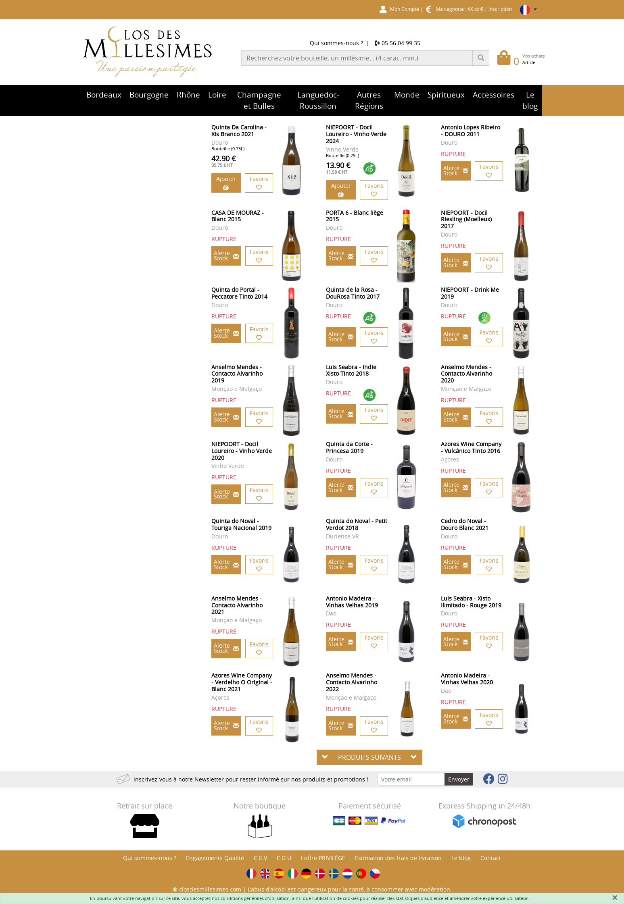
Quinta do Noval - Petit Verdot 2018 (356, 524)
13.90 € (338, 167)
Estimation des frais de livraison (398, 858)
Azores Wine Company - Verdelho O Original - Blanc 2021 (241, 682)
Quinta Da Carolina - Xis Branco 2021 (239, 130)
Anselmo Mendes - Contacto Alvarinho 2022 (351, 682)
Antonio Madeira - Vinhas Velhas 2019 (352, 601)
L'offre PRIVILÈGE (323, 858)
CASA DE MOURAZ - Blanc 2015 (237, 216)
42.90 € (223, 161)
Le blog (461, 858)
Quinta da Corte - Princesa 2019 (349, 447)
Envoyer (459, 779)
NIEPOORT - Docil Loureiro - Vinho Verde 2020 (241, 450)
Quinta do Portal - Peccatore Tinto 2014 (239, 293)
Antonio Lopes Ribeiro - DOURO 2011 (470, 130)
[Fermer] (615, 897)
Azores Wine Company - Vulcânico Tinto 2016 (471, 447)
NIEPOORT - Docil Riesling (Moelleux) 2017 (466, 219)
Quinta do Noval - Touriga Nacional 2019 (241, 524)
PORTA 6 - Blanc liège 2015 (354, 216)
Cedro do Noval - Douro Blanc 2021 (464, 524)
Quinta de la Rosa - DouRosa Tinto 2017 (353, 293)
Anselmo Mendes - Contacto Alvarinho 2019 (237, 373)
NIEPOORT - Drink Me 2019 (470, 293)
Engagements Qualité (215, 858)
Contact (490, 858)
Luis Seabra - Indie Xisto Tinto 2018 (351, 370)
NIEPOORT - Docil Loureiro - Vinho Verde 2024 (356, 134)
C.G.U (284, 858)
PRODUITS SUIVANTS (369, 757)
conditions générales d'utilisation (255, 898)
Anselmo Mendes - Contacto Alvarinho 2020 (466, 373)
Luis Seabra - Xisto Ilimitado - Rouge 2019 (471, 601)
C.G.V (260, 858)
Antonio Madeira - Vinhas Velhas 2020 (467, 678)
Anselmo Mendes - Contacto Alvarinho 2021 (237, 605)
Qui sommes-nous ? (336, 43)
